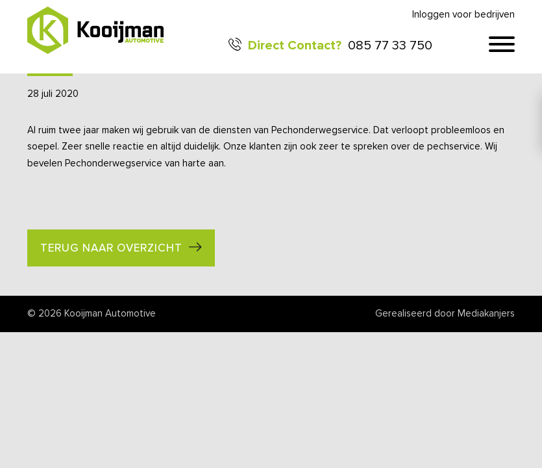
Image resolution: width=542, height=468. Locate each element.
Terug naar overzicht (111, 248)
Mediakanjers (486, 313)
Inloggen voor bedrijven (463, 15)
